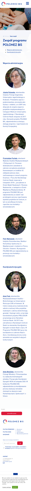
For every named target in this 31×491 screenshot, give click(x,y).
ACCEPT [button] (15, 487)
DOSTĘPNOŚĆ (6, 434)
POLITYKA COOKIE (7, 432)
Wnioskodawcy (20, 432)
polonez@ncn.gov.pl (11, 413)
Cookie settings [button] (6, 487)
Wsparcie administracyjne (14, 50)
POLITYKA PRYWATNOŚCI (8, 429)
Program (19, 430)
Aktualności (19, 429)
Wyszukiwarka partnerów (22, 433)
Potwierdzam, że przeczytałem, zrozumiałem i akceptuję (15, 447)
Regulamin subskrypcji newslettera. (18, 448)
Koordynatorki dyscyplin (14, 52)
